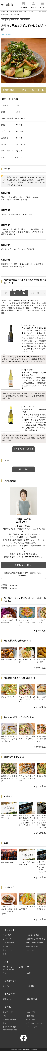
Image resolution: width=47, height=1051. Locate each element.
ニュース (30, 950)
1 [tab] (23, 81)
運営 (4, 1023)
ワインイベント (33, 946)
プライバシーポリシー (35, 1023)
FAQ (4, 1016)
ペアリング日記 (33, 935)
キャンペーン (8, 950)
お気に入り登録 (8, 90)
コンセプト (31, 1012)
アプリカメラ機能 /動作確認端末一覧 (10, 1028)
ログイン (6, 986)
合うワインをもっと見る (23, 449)
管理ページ (7, 999)
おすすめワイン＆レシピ (36, 939)
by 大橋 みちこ (7, 34)
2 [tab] (25, 81)
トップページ (8, 1012)
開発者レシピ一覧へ (22, 565)
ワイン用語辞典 (8, 943)
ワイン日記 (7, 935)
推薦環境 (30, 1016)
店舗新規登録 (32, 999)
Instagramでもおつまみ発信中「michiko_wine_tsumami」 (22, 574)
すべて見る (40, 631)
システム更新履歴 (9, 1019)
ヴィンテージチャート (35, 943)
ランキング (7, 939)
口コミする (23, 469)
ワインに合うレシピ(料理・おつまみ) (13, 968)
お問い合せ (31, 1019)
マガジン (6, 946)
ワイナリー (7, 973)
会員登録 (30, 986)
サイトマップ (32, 1027)
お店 (28, 973)
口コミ (23, 90)
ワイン (29, 967)
